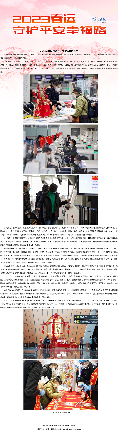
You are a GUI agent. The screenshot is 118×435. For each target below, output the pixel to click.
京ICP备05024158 (68, 425)
